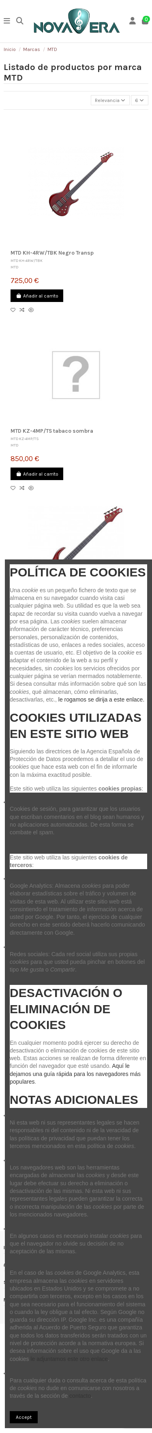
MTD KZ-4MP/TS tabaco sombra (52, 431)
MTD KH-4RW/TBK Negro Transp (52, 253)
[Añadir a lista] (15, 310)
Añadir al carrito (37, 296)
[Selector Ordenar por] (110, 100)
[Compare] (23, 310)
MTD (14, 267)
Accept (24, 1417)
